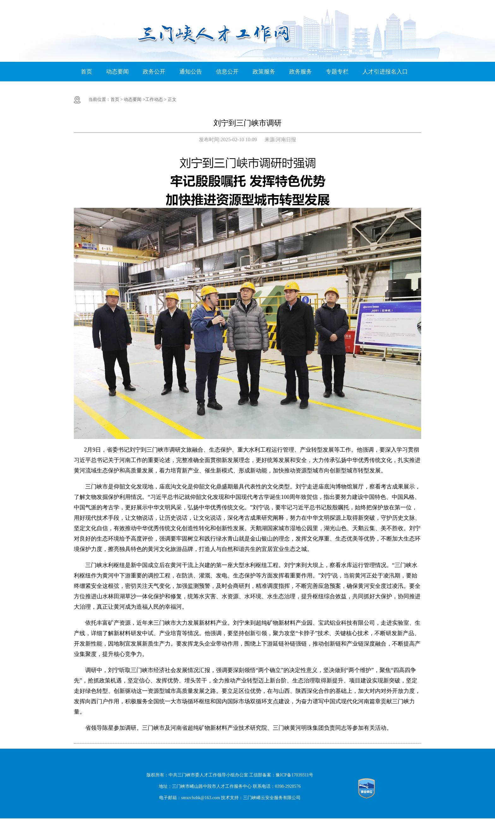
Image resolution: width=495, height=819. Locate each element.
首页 (86, 71)
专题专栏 (337, 71)
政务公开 (154, 71)
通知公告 (190, 71)
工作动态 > (155, 99)
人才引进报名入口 (385, 71)
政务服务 (300, 71)
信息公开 (227, 71)
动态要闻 (117, 71)
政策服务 (264, 71)
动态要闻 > (134, 99)
